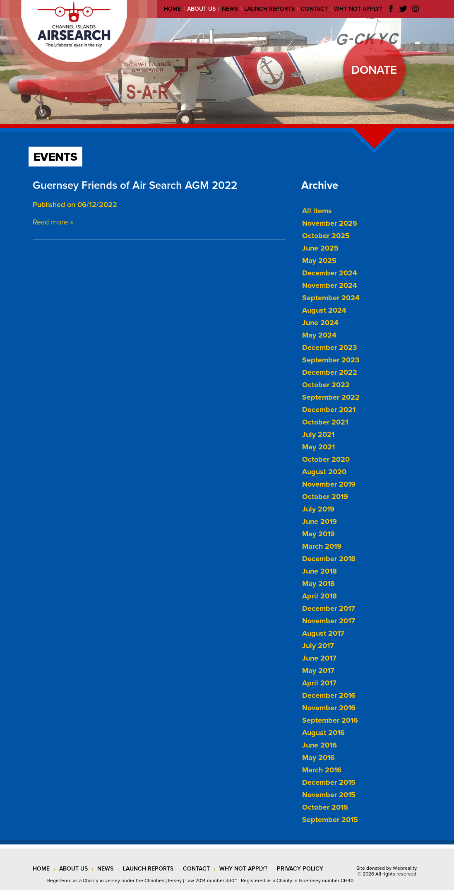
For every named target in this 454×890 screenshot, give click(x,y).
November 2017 (328, 620)
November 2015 (329, 794)
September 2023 (331, 359)
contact (196, 868)
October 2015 (325, 807)
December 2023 (329, 347)
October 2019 (325, 496)
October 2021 (325, 422)
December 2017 (328, 608)
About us (201, 8)
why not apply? (243, 868)
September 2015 (330, 819)
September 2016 (330, 720)
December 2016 (329, 695)
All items (317, 210)
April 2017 (319, 682)
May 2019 (318, 533)
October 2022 (326, 384)
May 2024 (319, 335)
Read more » (53, 222)
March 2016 (321, 769)
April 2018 (319, 596)
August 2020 (324, 471)
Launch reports (269, 8)
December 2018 (329, 558)
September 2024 (331, 297)
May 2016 (318, 757)
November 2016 (329, 707)
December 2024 (329, 272)
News (230, 8)
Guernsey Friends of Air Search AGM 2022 (135, 185)
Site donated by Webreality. (387, 868)
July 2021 (318, 434)
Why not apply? (358, 8)
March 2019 (321, 546)
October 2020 (326, 459)
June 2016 (319, 745)
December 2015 (329, 782)
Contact (314, 8)
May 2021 (318, 446)
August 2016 (323, 732)
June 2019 (319, 521)
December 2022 (329, 372)
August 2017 (323, 633)
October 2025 (326, 235)
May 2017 (318, 670)
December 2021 (329, 409)
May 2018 (318, 583)
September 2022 (331, 397)
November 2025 (329, 223)
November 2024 (329, 285)
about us (73, 868)
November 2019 (329, 484)
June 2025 (320, 248)
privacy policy (300, 868)
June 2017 (319, 658)
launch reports (148, 868)
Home (172, 8)
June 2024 (320, 322)
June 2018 (319, 571)
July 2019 (318, 509)
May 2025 (319, 260)
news (105, 868)
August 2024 (324, 310)
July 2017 (318, 645)
